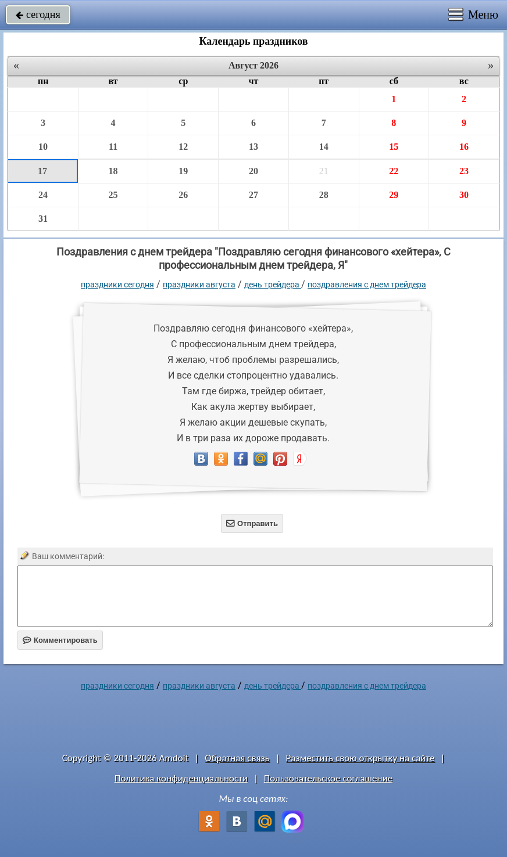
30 (464, 195)
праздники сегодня (117, 284)
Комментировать (60, 640)
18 (113, 171)
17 (42, 171)
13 (253, 147)
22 (393, 171)
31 (43, 219)
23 (464, 171)
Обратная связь (237, 758)
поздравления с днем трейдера (367, 284)
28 (324, 195)
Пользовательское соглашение (328, 778)
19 (183, 171)
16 (464, 147)
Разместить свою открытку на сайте (360, 758)
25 (113, 195)
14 (324, 147)
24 (43, 195)
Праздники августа (199, 284)
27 (253, 195)
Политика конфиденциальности (181, 778)
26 (183, 195)
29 (393, 195)
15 (393, 147)
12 (183, 147)
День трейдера (272, 284)
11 (113, 147)
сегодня (38, 14)
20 (253, 171)
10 (43, 147)
